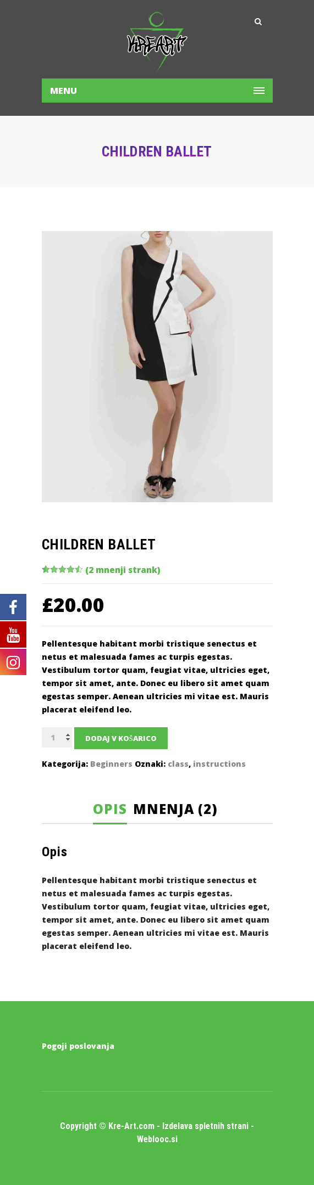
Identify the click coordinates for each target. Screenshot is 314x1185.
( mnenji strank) (122, 569)
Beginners (111, 764)
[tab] (113, 809)
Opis (110, 809)
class (178, 764)
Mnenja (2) (175, 809)
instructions (219, 764)
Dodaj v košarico (121, 738)
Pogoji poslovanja (78, 1046)
